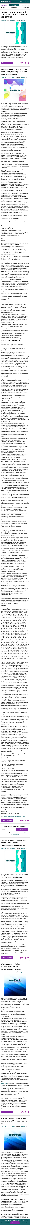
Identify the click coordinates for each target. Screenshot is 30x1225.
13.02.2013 (3, 1133)
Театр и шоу (14, 7)
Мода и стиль (26, 7)
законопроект (7, 821)
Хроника (12, 22)
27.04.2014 (3, 82)
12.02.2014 (3, 855)
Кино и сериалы (25, 5)
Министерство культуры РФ (18, 821)
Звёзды (2, 7)
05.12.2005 (3, 22)
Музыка (14, 5)
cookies (23, 1220)
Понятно (15, 1222)
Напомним (4, 1091)
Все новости (4, 5)
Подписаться (22, 834)
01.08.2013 (3, 979)
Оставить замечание (7, 65)
